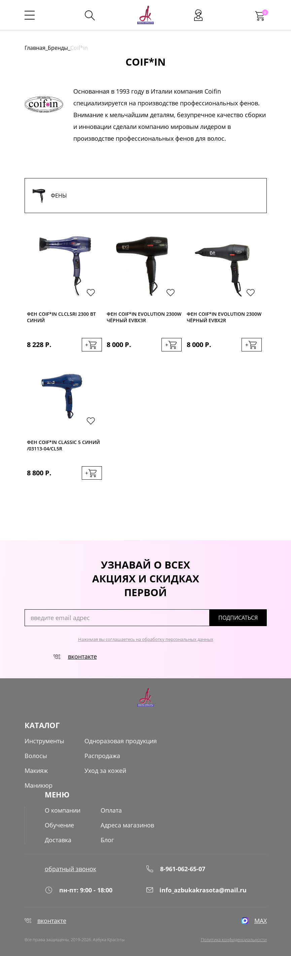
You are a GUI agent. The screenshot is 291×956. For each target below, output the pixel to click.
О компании (62, 810)
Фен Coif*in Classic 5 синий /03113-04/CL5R (63, 445)
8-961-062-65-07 (175, 868)
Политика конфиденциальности (234, 939)
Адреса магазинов (127, 825)
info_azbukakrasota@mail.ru (196, 890)
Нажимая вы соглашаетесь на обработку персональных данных (145, 639)
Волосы (36, 756)
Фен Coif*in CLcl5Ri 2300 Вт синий (61, 317)
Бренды (58, 48)
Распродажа (102, 756)
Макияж (36, 770)
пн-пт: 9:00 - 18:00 (78, 890)
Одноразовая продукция (120, 741)
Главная (35, 48)
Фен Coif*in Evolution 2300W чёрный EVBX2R (224, 317)
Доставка (58, 840)
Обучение (59, 825)
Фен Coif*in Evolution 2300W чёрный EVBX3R (144, 317)
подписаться (238, 617)
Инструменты (44, 741)
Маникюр (38, 785)
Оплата (111, 810)
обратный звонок (70, 869)
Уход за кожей (105, 770)
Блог (107, 840)
